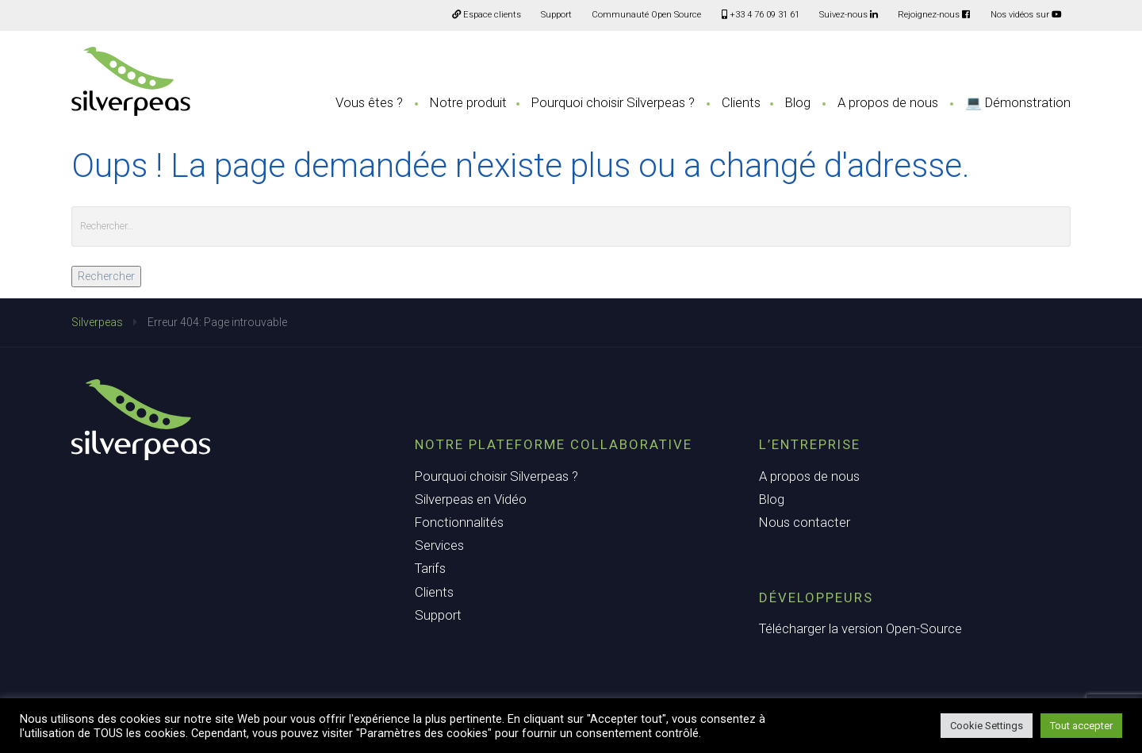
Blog (798, 102)
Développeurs (816, 597)
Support (556, 15)
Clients (741, 102)
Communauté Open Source (646, 15)
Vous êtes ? (369, 102)
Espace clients (486, 15)
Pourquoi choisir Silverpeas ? (613, 102)
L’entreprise (809, 444)
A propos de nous (887, 102)
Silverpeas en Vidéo (471, 499)
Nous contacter (804, 522)
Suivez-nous (848, 15)
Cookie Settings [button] (986, 726)
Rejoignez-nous (934, 15)
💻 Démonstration (1018, 102)
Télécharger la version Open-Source (860, 628)
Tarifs (430, 568)
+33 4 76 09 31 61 (760, 15)
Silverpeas (97, 322)
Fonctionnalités (459, 522)
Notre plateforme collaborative (553, 444)
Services (439, 545)
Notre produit (468, 102)
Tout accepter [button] (1081, 726)
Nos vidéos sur (1026, 15)
